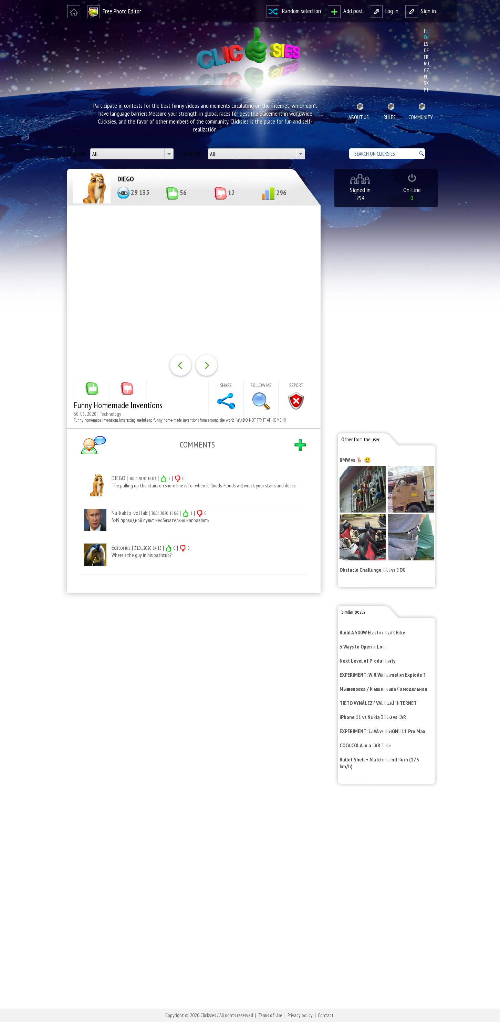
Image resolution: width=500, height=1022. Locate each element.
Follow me (261, 385)
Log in (384, 11)
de (426, 50)
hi (426, 31)
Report (296, 385)
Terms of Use (270, 1015)
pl (426, 76)
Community (420, 117)
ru (426, 63)
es (426, 44)
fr (426, 57)
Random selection (294, 11)
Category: (192, 154)
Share (226, 385)
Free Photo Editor (114, 11)
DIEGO (125, 179)
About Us (358, 117)
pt (426, 89)
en (426, 37)
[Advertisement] (192, 688)
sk (426, 83)
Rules (390, 117)
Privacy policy (300, 1015)
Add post (345, 11)
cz (426, 70)
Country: (78, 154)
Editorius (121, 547)
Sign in (420, 11)
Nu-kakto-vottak (129, 513)
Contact (326, 1015)
